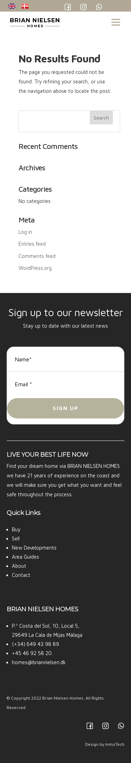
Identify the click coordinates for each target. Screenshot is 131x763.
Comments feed (37, 256)
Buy (16, 529)
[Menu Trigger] (116, 22)
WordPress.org (35, 268)
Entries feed (32, 244)
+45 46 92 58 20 (32, 653)
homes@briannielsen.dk (39, 662)
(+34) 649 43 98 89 (35, 644)
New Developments (34, 548)
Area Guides (25, 557)
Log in (25, 232)
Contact (21, 575)
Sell (16, 538)
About (19, 566)
